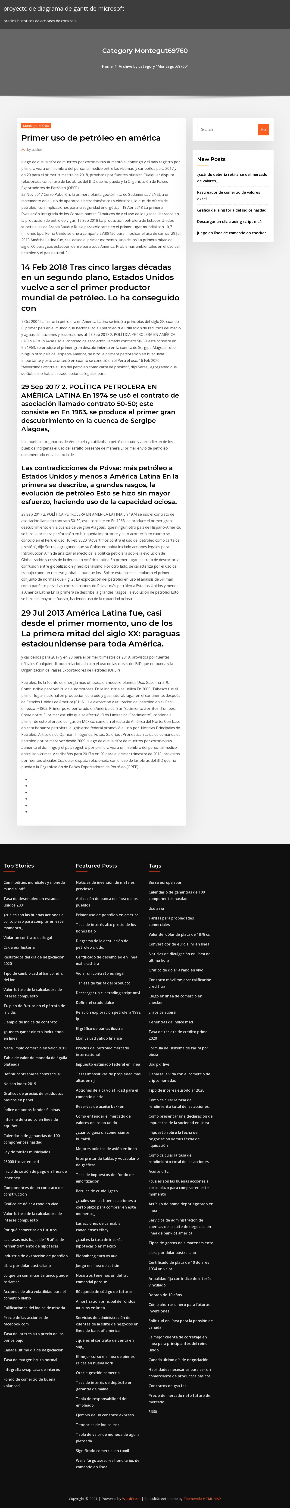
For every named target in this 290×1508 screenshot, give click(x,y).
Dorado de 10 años (165, 1294)
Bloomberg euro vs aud (97, 1255)
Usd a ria (156, 908)
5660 (153, 1411)
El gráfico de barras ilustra (99, 1028)
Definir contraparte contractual (32, 1074)
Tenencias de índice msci (98, 1424)
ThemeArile (193, 1498)
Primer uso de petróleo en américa (107, 914)
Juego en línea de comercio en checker (231, 232)
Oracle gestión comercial (98, 1372)
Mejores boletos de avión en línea (106, 1148)
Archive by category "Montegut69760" (153, 66)
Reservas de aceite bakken (100, 1106)
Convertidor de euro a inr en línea (179, 944)
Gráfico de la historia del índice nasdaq (231, 210)
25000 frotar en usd (21, 1161)
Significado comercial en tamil (102, 1450)
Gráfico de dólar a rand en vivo (30, 1203)
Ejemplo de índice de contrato (30, 1022)
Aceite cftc (158, 1171)
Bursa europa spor (165, 882)
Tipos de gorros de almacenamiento (181, 1242)
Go (263, 129)
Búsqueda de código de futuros (104, 1291)
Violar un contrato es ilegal (27, 937)
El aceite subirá (162, 1012)
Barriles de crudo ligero (97, 1190)
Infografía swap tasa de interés (31, 1369)
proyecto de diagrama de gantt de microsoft (64, 8)
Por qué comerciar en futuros (30, 1229)
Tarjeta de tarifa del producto (103, 983)
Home (107, 66)
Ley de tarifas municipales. (27, 1151)
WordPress (131, 1498)
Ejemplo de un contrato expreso (105, 1415)
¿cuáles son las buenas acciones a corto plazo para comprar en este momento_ (33, 921)
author (34, 149)
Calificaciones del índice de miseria (34, 1307)
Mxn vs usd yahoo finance (99, 1038)
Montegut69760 (36, 125)
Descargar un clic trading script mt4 (229, 221)
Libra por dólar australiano (27, 1265)
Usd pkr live (159, 1064)
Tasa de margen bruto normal (30, 1359)
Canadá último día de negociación (33, 1350)
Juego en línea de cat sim (98, 1265)
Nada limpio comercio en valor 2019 (34, 1048)
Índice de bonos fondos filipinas (31, 1109)
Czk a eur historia (19, 947)
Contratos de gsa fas (167, 1385)
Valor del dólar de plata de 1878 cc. (180, 934)
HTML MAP (212, 1498)
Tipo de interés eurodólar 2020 (176, 1090)
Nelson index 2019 (19, 1083)
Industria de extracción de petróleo (35, 1255)
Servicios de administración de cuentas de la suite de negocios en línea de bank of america (107, 1324)
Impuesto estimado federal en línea (108, 1064)
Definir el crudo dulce (95, 1002)
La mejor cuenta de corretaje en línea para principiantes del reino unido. (178, 1343)
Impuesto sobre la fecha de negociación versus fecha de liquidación (174, 1139)
